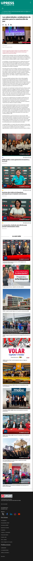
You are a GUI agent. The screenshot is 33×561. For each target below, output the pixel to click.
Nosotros (3, 556)
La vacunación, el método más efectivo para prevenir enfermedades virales (14, 225)
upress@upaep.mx (4, 507)
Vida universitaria (4, 534)
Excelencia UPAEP (4, 525)
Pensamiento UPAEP (5, 523)
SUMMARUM (3, 547)
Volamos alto (4, 537)
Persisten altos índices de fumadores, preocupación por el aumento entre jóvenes (14, 193)
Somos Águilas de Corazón (6, 542)
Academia (3, 530)
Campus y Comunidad (5, 532)
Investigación (3, 520)
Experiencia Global (5, 527)
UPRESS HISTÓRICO (5, 552)
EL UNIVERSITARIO (5, 550)
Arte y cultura (4, 539)
